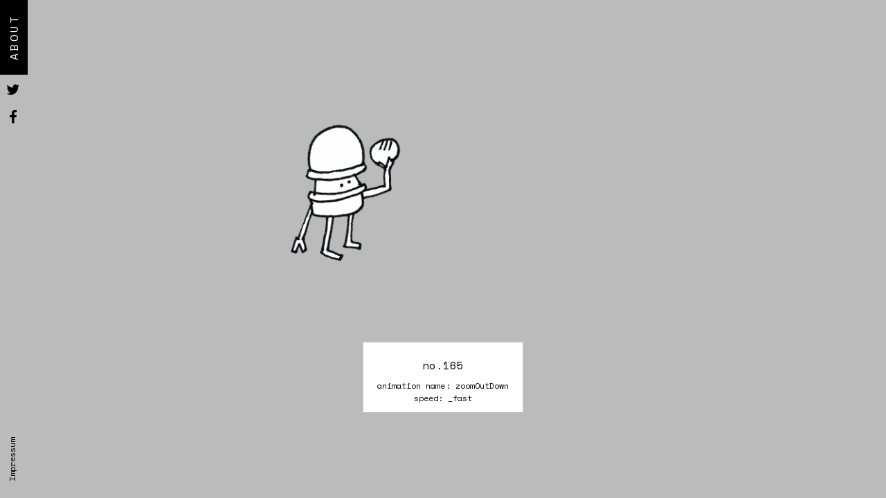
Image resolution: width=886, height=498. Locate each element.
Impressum (12, 459)
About (14, 37)
